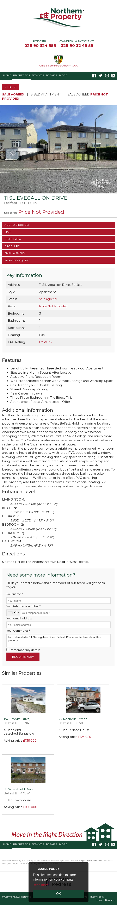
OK (58, 893)
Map (8, 231)
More (63, 75)
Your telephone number (23, 606)
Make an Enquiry (17, 260)
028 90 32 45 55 (77, 45)
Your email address (19, 618)
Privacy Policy (96, 896)
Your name (14, 594)
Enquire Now (23, 656)
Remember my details (25, 650)
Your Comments (18, 630)
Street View (13, 238)
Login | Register (106, 899)
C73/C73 (45, 342)
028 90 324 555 (40, 45)
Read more (41, 885)
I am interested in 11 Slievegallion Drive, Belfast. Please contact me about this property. (58, 640)
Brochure (12, 246)
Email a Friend (15, 253)
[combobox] (13, 613)
